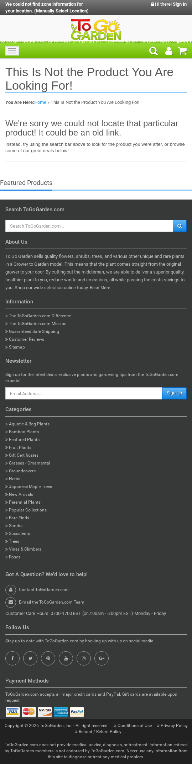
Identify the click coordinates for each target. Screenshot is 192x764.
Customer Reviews (24, 339)
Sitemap (15, 347)
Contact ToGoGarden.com (44, 589)
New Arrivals (19, 494)
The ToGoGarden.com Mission (36, 323)
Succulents (17, 533)
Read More (100, 287)
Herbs (12, 478)
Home (40, 102)
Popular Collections (26, 510)
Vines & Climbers (23, 549)
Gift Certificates (21, 455)
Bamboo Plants (22, 431)
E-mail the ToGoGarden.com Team (51, 602)
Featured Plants (22, 439)
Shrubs (13, 525)
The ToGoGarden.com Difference (38, 315)
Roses (12, 557)
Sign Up (174, 393)
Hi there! (169, 4)
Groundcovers (20, 470)
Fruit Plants (18, 447)
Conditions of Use (133, 725)
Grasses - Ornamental (27, 463)
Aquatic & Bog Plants (27, 423)
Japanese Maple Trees (28, 486)
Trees (12, 541)
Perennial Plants (23, 502)
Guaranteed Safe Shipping (32, 331)
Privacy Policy (172, 725)
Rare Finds (17, 517)
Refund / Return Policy (98, 731)
